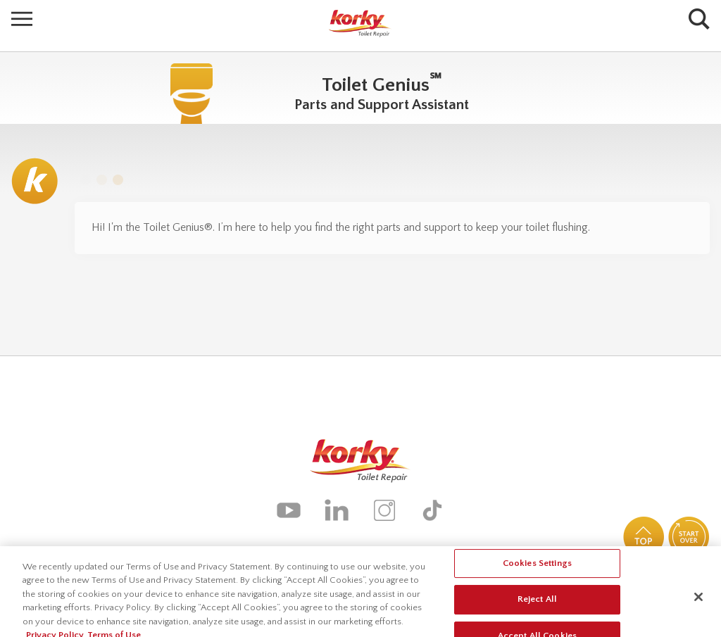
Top (643, 537)
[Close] (698, 601)
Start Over (688, 537)
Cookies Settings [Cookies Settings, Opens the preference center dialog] (537, 567)
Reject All (537, 604)
